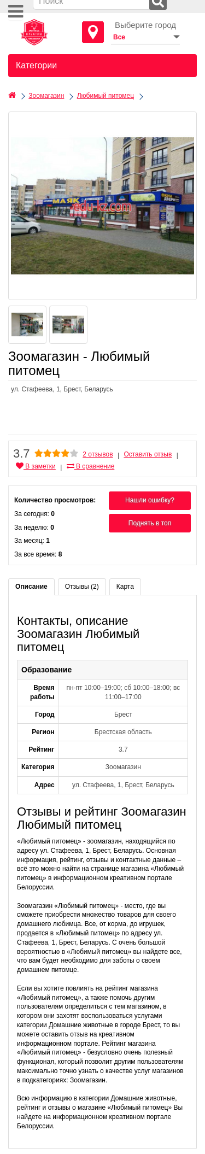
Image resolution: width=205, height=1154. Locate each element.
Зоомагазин (46, 95)
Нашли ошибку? (149, 500)
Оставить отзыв (148, 454)
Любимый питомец (105, 95)
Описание (31, 586)
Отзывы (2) (82, 586)
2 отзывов (98, 454)
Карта (125, 586)
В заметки (36, 466)
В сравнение (91, 466)
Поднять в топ (150, 523)
